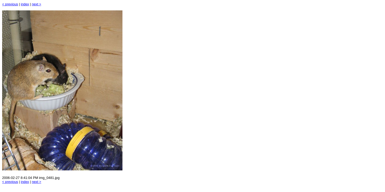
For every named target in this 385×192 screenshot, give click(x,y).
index (25, 4)
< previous (10, 4)
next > (36, 4)
